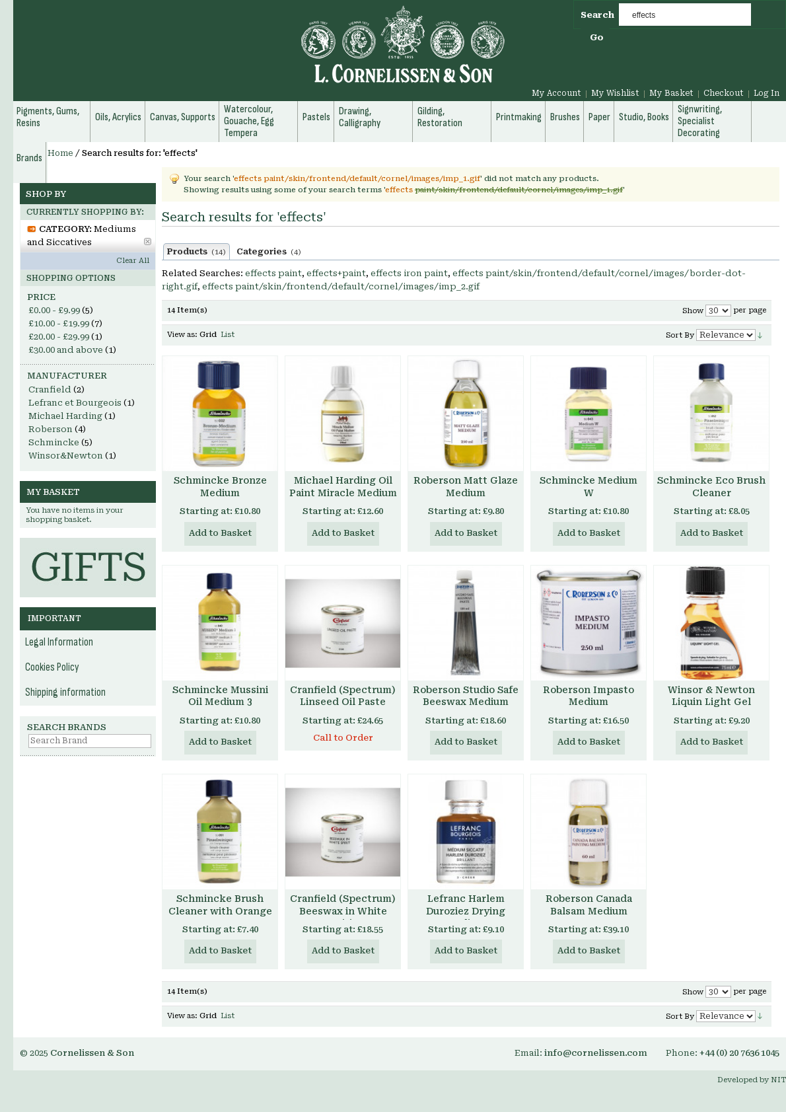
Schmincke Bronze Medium (220, 486)
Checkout (723, 93)
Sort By (680, 335)
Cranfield (49, 389)
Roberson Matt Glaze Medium (465, 486)
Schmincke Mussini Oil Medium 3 (220, 696)
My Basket (671, 93)
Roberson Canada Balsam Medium (589, 904)
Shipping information (65, 692)
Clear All (132, 260)
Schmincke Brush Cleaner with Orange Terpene (220, 911)
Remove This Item (147, 241)
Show (692, 311)
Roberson (50, 429)
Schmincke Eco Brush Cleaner (711, 486)
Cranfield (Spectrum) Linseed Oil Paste (343, 696)
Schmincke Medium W (588, 486)
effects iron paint (409, 273)
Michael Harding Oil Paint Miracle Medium (343, 486)
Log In (766, 93)
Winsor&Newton (65, 456)
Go (597, 37)
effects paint (273, 273)
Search (597, 15)
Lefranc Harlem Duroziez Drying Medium (465, 911)
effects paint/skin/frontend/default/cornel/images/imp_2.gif (341, 286)
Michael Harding (65, 416)
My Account (556, 93)
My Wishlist (615, 93)
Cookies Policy (52, 667)
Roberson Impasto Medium (588, 696)
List (227, 334)
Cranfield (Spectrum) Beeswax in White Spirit (343, 911)
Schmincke (53, 442)
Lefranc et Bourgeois (75, 403)
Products (196, 251)
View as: (182, 334)
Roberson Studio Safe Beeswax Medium (465, 696)
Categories (268, 251)
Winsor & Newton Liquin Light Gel (711, 696)
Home (60, 153)
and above (65, 350)
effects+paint (336, 273)
